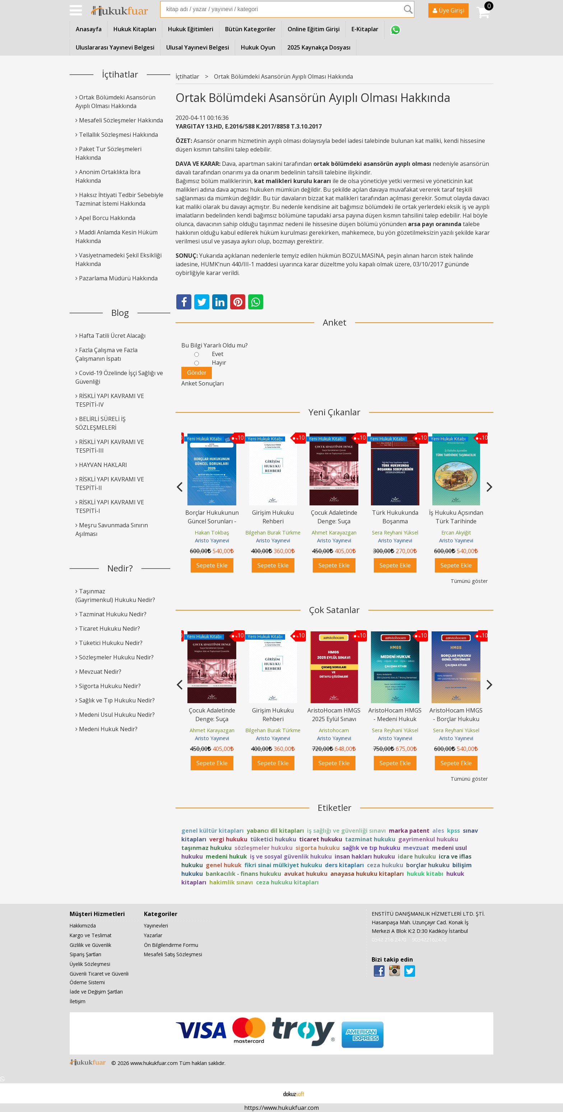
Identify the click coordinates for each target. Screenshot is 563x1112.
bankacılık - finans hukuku (243, 874)
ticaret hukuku (320, 839)
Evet (217, 354)
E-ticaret (270, 1093)
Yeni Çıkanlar (334, 412)
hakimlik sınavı (231, 882)
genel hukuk (224, 865)
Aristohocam (334, 730)
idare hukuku (417, 856)
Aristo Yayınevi (212, 540)
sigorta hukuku (318, 848)
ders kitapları (344, 865)
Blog (120, 312)
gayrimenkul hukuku (428, 839)
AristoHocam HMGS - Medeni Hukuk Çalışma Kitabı (395, 719)
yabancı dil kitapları (275, 831)
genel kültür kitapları (212, 831)
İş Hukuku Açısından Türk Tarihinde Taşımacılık (456, 521)
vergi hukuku (228, 839)
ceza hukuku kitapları (287, 882)
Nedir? (120, 568)
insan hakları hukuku (365, 856)
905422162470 (429, 939)
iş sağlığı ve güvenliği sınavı (346, 831)
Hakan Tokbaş (212, 532)
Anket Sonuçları (202, 383)
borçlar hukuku (428, 865)
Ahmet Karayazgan (334, 532)
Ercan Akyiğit (456, 532)
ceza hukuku (385, 865)
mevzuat (416, 848)
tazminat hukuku (370, 839)
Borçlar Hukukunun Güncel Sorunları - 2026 (212, 521)
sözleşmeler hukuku (263, 848)
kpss (453, 831)
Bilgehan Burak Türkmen (274, 532)
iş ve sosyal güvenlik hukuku (291, 856)
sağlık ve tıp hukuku (371, 848)
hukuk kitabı (425, 874)
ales (438, 831)
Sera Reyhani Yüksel (395, 532)
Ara (408, 9)
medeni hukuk (226, 856)
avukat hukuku (305, 874)
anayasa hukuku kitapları (367, 874)
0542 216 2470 (389, 939)
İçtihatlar (120, 74)
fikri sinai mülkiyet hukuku (283, 865)
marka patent (409, 831)
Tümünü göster (469, 581)
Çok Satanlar (334, 610)
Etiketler (335, 807)
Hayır (219, 362)
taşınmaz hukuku (206, 848)
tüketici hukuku (273, 839)
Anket (334, 322)
